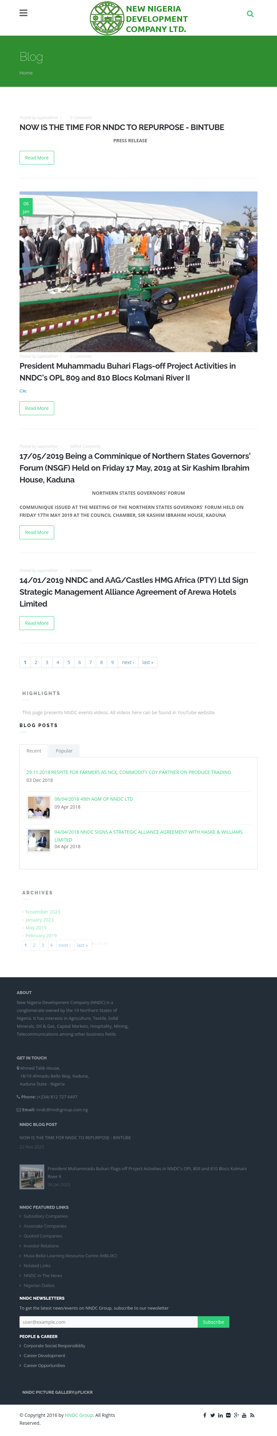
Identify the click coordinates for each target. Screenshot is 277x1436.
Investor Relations (41, 1248)
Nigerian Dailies (39, 1288)
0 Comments (81, 117)
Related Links (37, 1268)
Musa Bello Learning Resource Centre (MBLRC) (70, 1258)
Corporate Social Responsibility (54, 1345)
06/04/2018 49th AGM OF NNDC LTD (94, 799)
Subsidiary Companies (46, 1218)
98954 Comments (85, 446)
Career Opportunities (44, 1365)
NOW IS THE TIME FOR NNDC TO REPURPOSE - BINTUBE (122, 127)
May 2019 (38, 927)
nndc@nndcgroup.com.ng (59, 1110)
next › (128, 662)
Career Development (44, 1355)
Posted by (39, 117)
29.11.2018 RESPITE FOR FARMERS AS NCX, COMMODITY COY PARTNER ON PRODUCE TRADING (128, 772)
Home (26, 73)
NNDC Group (79, 1415)
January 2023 (42, 920)
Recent (33, 751)
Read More (37, 157)
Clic (23, 390)
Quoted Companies (43, 1238)
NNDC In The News (43, 1278)
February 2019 (43, 935)
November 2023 (45, 912)
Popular (64, 751)
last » (148, 662)
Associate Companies (45, 1228)
